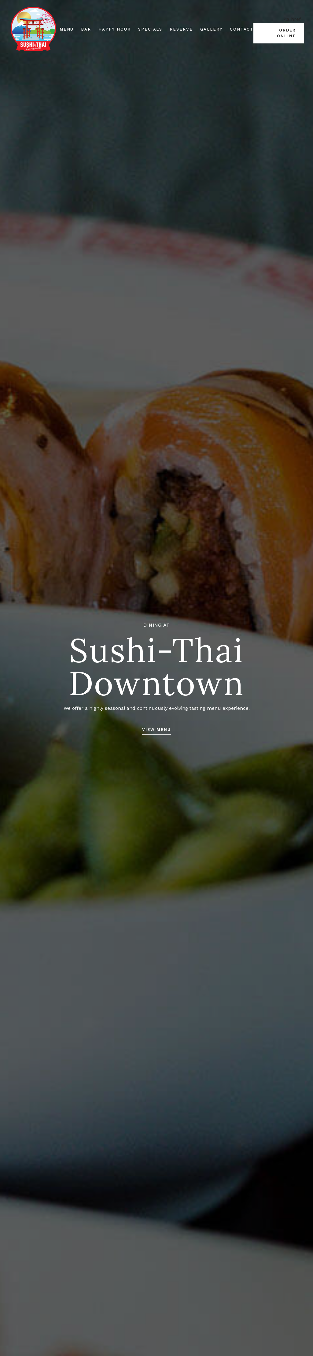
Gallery (211, 29)
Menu (67, 29)
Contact (242, 29)
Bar (86, 29)
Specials (150, 29)
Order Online (286, 33)
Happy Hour (114, 29)
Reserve (181, 29)
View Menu (156, 729)
